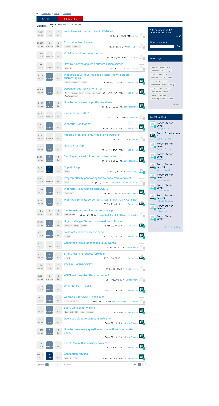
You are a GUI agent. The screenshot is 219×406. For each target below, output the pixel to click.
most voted (76, 24)
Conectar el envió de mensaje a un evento (90, 242)
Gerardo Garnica (164, 149)
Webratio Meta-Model (77, 286)
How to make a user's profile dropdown (88, 102)
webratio (74, 301)
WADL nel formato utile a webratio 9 (86, 275)
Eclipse (74, 93)
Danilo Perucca (163, 170)
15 (135, 365)
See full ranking (173, 227)
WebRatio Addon (71, 96)
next (69, 365)
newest (53, 24)
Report (87, 93)
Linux (67, 301)
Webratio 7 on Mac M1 (77, 123)
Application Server (71, 225)
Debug (67, 93)
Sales (67, 182)
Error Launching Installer (79, 42)
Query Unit (69, 312)
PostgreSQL (69, 193)
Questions (67, 14)
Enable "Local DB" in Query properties (87, 343)
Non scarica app (74, 145)
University (76, 47)
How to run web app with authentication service (93, 63)
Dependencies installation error (83, 88)
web (82, 312)
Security (84, 225)
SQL (76, 312)
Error (81, 93)
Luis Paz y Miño (164, 139)
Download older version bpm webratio (87, 318)
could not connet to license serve (84, 232)
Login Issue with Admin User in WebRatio (89, 31)
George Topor (163, 128)
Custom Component (72, 82)
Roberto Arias (163, 159)
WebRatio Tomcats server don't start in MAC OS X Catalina (100, 199)
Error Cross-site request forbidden (84, 253)
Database (68, 68)
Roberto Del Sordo (165, 201)
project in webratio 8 (76, 113)
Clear (178, 36)
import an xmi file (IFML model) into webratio (92, 134)
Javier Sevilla (163, 221)
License (67, 47)
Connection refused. (76, 353)
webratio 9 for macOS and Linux (84, 296)
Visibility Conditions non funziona (84, 53)
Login (84, 82)
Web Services (70, 215)
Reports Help (72, 167)
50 (144, 365)
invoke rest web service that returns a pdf (89, 210)
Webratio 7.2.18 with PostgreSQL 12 (86, 188)
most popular (63, 24)
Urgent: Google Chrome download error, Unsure (93, 221)
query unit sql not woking (79, 307)
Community (46, 14)
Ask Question (71, 19)
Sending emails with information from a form (91, 156)
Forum (56, 14)
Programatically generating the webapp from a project (97, 178)
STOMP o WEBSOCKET (78, 264)
